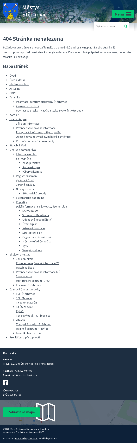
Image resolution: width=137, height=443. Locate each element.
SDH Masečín (24, 298)
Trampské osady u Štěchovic (33, 324)
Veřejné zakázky (25, 185)
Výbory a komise (32, 171)
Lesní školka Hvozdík (28, 333)
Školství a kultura (20, 254)
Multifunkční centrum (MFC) (33, 281)
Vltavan (20, 320)
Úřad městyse (17, 119)
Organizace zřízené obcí (36, 237)
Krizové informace (33, 228)
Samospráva (23, 158)
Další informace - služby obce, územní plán (41, 206)
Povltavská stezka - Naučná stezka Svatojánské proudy (49, 110)
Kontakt (14, 115)
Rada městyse (31, 167)
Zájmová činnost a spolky (24, 289)
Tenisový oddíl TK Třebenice (33, 315)
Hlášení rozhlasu (19, 84)
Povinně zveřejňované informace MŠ (38, 272)
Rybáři (20, 311)
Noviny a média (25, 189)
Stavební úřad (17, 145)
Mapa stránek (9, 432)
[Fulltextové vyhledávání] (107, 26)
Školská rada (24, 276)
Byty (25, 246)
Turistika (14, 97)
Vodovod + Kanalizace (35, 215)
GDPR (13, 93)
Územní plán (29, 224)
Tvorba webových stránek (26, 438)
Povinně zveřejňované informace (36, 128)
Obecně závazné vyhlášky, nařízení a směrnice (43, 137)
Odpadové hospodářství (36, 219)
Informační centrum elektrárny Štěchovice (41, 102)
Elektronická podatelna (30, 198)
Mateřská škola (25, 267)
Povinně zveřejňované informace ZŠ (37, 263)
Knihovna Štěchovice (28, 285)
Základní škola (24, 259)
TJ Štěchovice (24, 307)
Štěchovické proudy (34, 193)
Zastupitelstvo (31, 163)
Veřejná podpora (32, 250)
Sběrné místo (30, 211)
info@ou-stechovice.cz (24, 375)
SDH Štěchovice (25, 294)
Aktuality (14, 89)
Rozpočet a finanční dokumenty (35, 141)
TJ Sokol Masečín (26, 302)
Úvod (12, 75)
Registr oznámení (26, 176)
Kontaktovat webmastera (37, 429)
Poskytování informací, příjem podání (38, 132)
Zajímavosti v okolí (27, 106)
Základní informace (27, 123)
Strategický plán (32, 233)
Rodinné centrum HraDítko (32, 329)
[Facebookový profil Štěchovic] (5, 386)
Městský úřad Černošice (36, 241)
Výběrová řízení (25, 180)
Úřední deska (17, 80)
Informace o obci (26, 154)
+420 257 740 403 (22, 370)
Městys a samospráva (22, 150)
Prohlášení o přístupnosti (24, 337)
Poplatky (21, 202)
